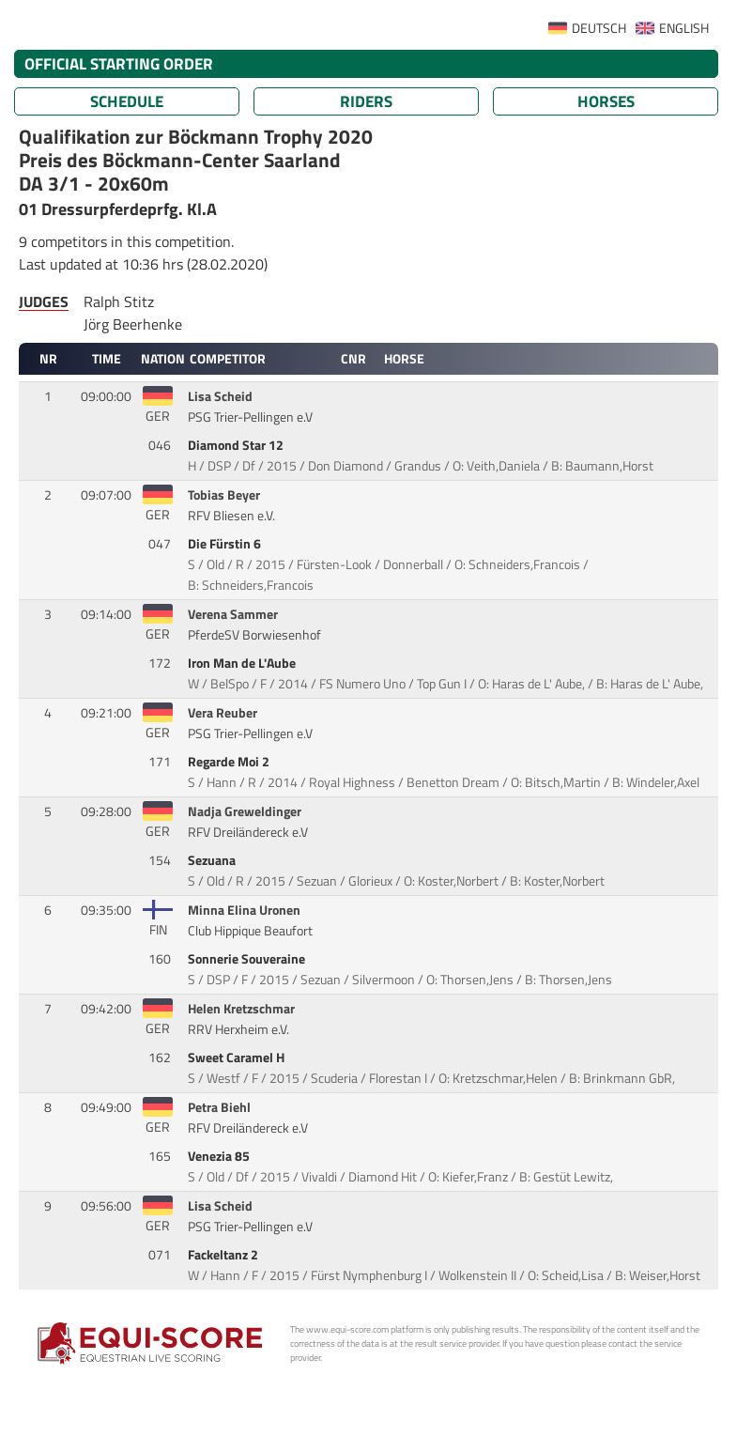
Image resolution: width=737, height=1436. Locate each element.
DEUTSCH (599, 28)
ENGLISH (684, 28)
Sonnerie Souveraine (248, 959)
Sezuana (213, 860)
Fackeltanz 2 (224, 1254)
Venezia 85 (220, 1156)
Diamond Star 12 (237, 445)
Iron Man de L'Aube (243, 663)
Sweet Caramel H (237, 1057)
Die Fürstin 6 (226, 543)
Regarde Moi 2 (230, 761)
